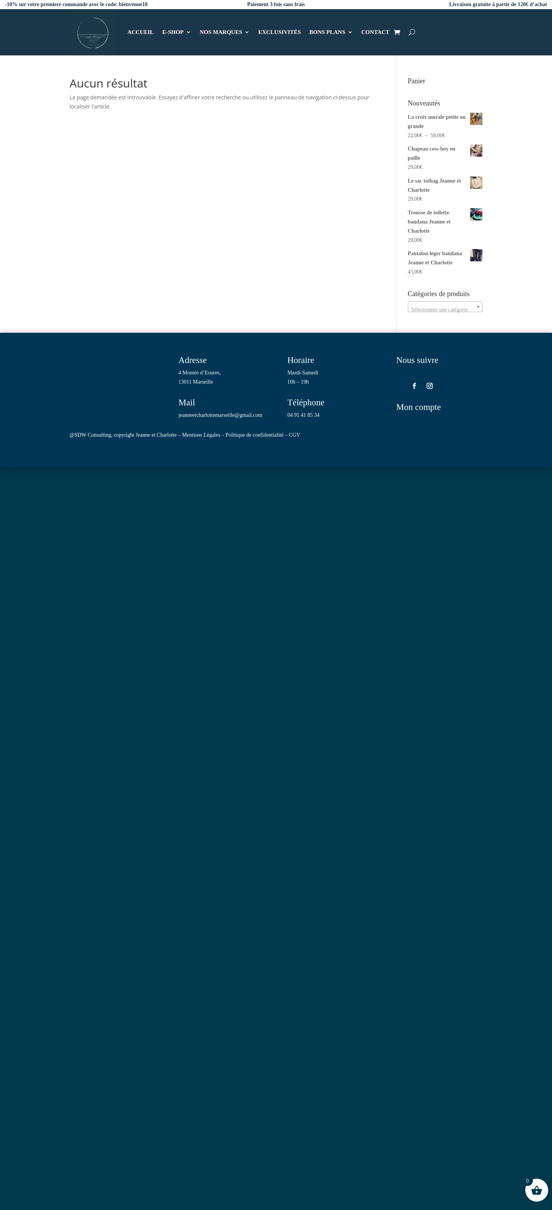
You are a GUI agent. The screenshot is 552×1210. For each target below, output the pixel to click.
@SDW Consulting (90, 435)
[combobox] (445, 306)
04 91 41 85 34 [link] (303, 415)
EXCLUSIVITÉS (279, 32)
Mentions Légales (201, 435)
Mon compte (418, 407)
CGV (294, 435)
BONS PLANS (327, 32)
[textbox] (445, 310)
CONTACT (375, 32)
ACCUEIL (140, 32)
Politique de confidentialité (255, 435)
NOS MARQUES (221, 32)
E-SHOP (172, 32)
